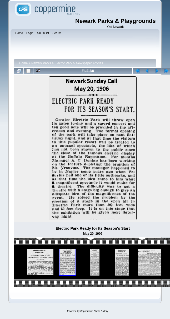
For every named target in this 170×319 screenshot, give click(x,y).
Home (23, 63)
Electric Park (63, 63)
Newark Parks (41, 63)
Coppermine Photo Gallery (94, 311)
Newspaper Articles (89, 63)
